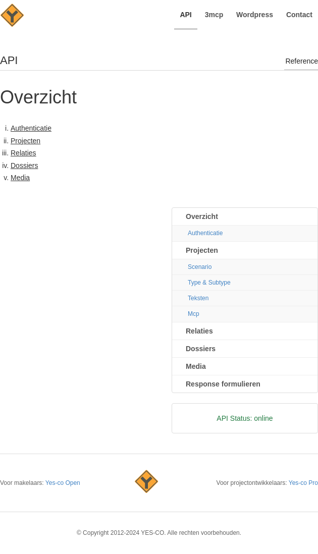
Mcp (193, 313)
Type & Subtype (209, 282)
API (185, 15)
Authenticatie (31, 128)
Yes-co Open (62, 482)
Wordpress (254, 15)
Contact (299, 15)
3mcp (214, 15)
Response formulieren (223, 384)
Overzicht (202, 216)
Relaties (23, 153)
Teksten (198, 298)
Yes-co (146, 482)
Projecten (25, 141)
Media (20, 178)
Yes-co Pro (303, 482)
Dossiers (24, 165)
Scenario (199, 266)
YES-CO (12, 16)
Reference (301, 61)
